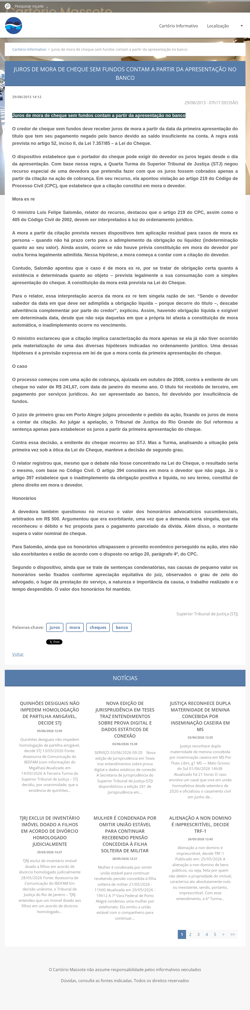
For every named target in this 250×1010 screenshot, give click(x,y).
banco (122, 627)
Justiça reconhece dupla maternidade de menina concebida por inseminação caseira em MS (200, 716)
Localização (218, 26)
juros (55, 627)
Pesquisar (8, 6)
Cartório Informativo (178, 26)
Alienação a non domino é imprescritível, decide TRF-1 (200, 824)
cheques (98, 627)
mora (74, 627)
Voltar (18, 654)
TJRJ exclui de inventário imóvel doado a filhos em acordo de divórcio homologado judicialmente (50, 831)
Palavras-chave (27, 627)
